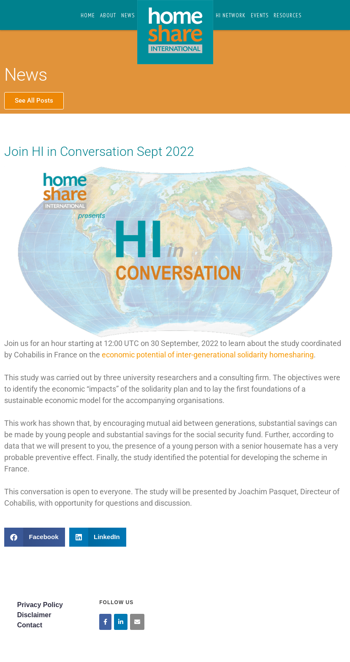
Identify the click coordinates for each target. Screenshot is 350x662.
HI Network (231, 15)
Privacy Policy (40, 604)
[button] (34, 537)
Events (260, 15)
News (128, 15)
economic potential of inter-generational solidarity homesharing (208, 354)
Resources (287, 15)
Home (88, 15)
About (108, 15)
